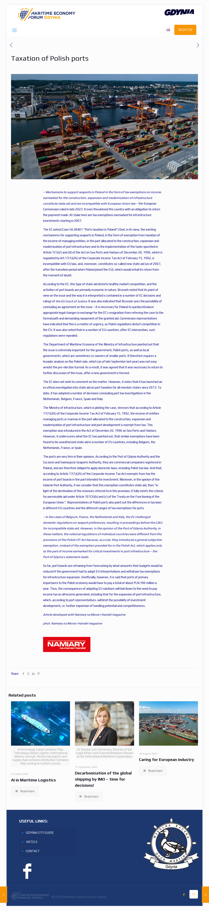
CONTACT (33, 851)
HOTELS (31, 842)
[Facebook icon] (183, 894)
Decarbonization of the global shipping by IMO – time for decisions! (103, 779)
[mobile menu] (14, 30)
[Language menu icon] (168, 29)
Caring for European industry (166, 759)
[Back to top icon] (193, 894)
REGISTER (185, 29)
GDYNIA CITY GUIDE (40, 832)
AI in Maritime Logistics (33, 780)
